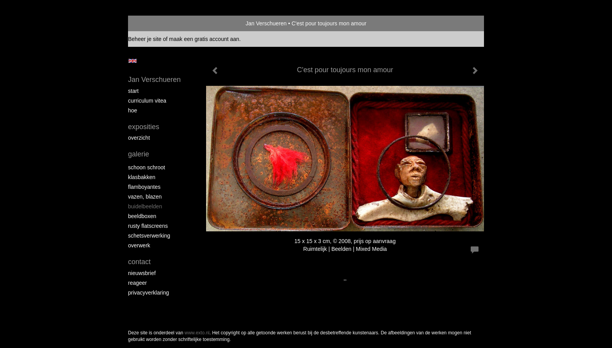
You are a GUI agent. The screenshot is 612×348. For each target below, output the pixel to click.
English (132, 61)
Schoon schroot (146, 167)
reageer (137, 283)
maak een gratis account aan (204, 39)
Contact (139, 262)
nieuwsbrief (142, 273)
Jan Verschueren (266, 23)
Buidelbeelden (145, 206)
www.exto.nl (197, 333)
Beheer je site (145, 39)
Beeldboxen (142, 216)
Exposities (143, 127)
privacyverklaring (148, 292)
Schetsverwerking (149, 236)
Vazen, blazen (145, 197)
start (133, 91)
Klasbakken (141, 177)
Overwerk (139, 245)
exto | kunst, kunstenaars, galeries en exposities (150, 23)
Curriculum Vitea (147, 101)
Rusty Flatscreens (148, 226)
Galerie (138, 154)
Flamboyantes (144, 187)
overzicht (139, 138)
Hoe (132, 110)
